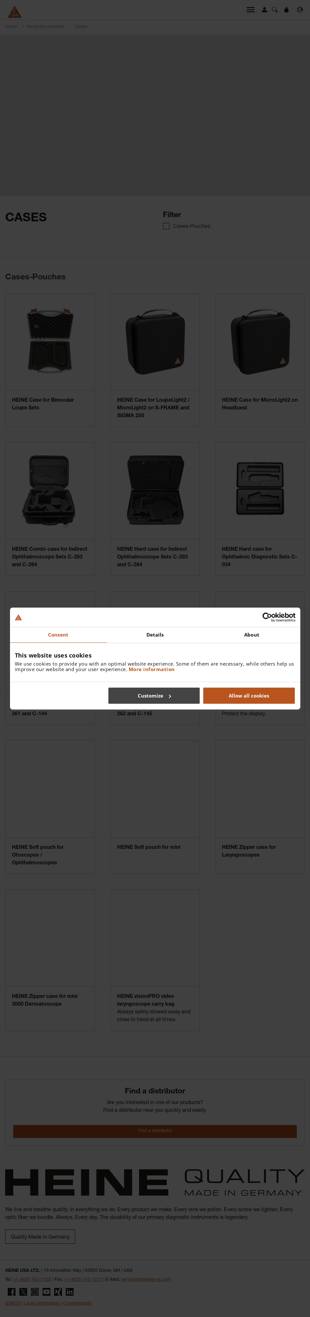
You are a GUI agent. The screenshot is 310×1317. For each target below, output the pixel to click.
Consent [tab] (58, 634)
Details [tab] (155, 634)
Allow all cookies (249, 695)
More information (152, 669)
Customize (154, 695)
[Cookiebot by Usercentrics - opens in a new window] (267, 617)
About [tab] (251, 634)
